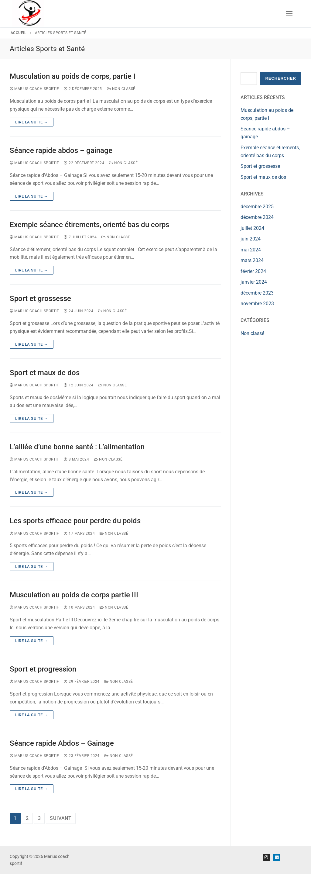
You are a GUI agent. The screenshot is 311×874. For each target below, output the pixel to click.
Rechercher (280, 78)
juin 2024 (251, 239)
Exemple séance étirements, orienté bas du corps (89, 224)
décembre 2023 (257, 293)
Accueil (18, 33)
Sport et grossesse (40, 298)
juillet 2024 (252, 228)
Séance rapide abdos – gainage (61, 150)
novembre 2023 (257, 303)
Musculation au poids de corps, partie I (72, 76)
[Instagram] (266, 857)
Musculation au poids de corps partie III (74, 595)
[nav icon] (289, 13)
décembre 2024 (257, 217)
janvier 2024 (254, 282)
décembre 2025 (257, 206)
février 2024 (253, 271)
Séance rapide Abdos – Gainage (62, 743)
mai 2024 (251, 250)
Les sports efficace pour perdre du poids (75, 520)
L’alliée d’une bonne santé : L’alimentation (77, 447)
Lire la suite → (31, 122)
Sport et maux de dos (45, 372)
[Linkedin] (276, 857)
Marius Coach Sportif (34, 89)
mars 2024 (252, 260)
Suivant (61, 818)
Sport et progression (43, 669)
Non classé (121, 89)
